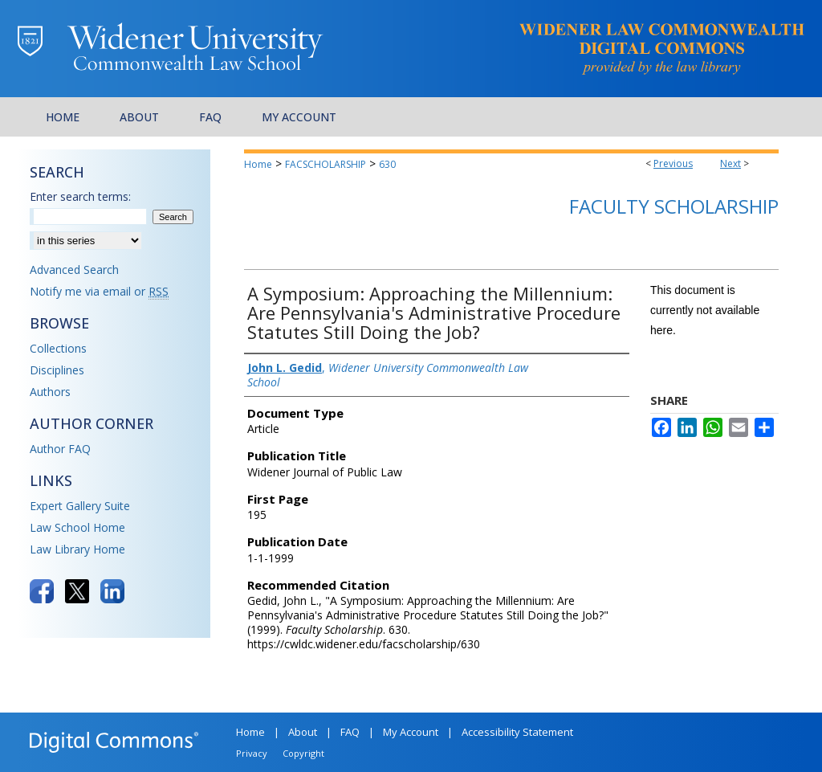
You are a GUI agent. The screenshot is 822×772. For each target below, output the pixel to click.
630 (387, 164)
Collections (58, 348)
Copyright (303, 753)
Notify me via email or (99, 291)
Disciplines (57, 370)
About (302, 732)
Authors (50, 391)
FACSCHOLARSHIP (325, 164)
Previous (673, 163)
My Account (410, 732)
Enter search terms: (80, 196)
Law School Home (77, 527)
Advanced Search (74, 269)
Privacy (251, 753)
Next (730, 163)
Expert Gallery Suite (80, 505)
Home (258, 164)
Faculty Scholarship (674, 206)
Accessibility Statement (517, 732)
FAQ (350, 732)
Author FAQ (60, 448)
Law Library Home (77, 549)
